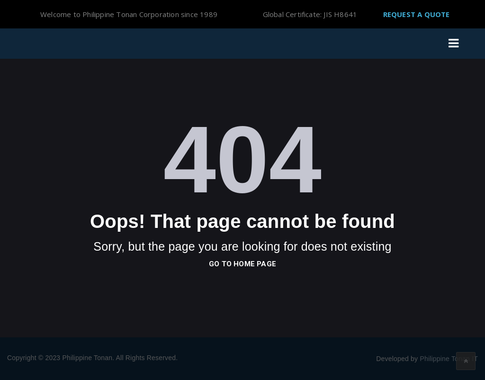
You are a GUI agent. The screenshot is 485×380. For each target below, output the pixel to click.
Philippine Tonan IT (449, 358)
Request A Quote (416, 14)
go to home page (242, 264)
